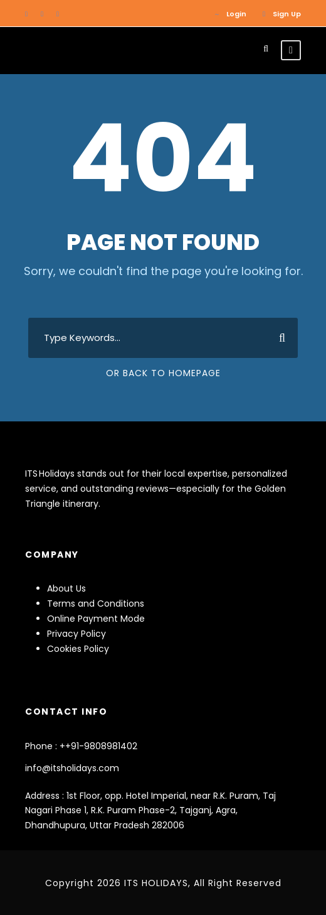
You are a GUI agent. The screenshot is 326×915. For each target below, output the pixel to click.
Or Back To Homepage (163, 373)
